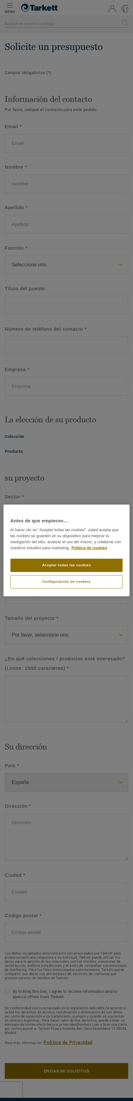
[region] (66, 550)
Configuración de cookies (66, 581)
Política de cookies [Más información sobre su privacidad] (89, 548)
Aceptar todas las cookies (66, 565)
